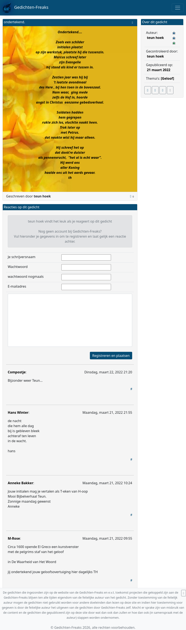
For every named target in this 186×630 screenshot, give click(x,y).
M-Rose (14, 538)
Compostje (17, 372)
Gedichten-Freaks (25, 8)
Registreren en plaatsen (111, 355)
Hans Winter (18, 412)
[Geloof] (167, 78)
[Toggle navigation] (177, 8)
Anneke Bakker (20, 483)
